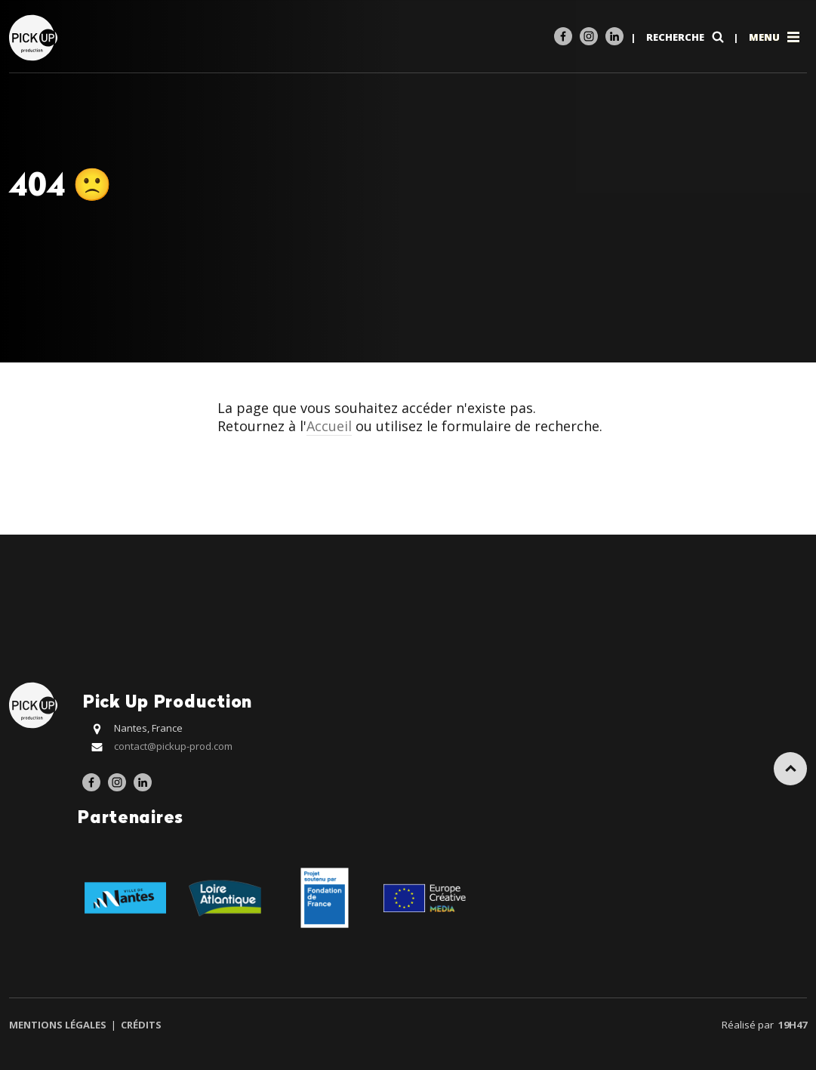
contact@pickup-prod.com (173, 746)
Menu (775, 37)
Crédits (140, 1024)
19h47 (792, 1024)
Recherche (686, 37)
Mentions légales (59, 1024)
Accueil (329, 426)
